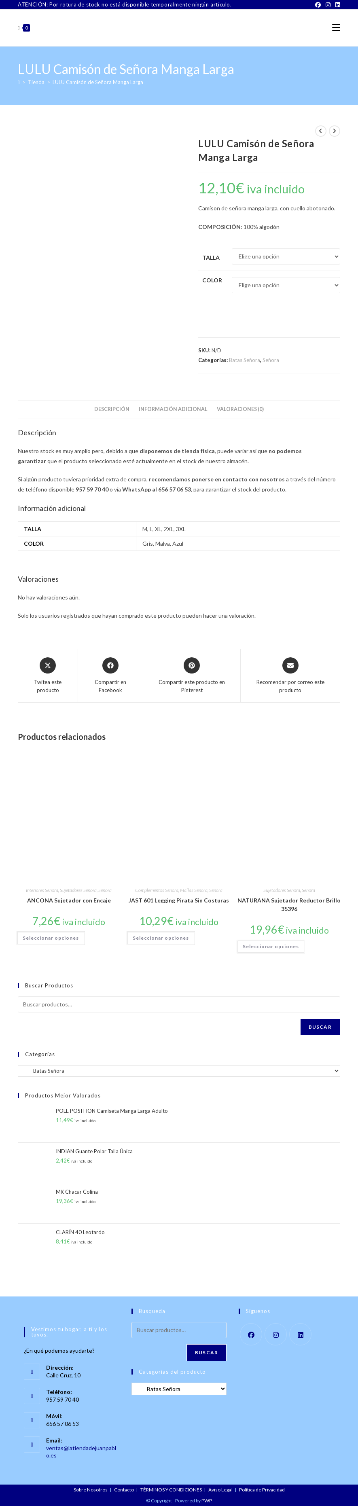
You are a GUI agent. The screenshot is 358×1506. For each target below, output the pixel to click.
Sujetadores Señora (78, 890)
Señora (271, 360)
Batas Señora (244, 360)
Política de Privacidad (262, 1490)
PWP (206, 1501)
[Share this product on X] (48, 675)
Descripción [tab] (111, 409)
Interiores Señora (42, 890)
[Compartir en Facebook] (110, 675)
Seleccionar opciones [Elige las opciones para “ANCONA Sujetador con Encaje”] (51, 938)
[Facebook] (318, 5)
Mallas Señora (194, 890)
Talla (211, 257)
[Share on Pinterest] (191, 675)
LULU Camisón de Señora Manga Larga (98, 82)
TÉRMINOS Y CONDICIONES (171, 1490)
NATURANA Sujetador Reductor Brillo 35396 (289, 904)
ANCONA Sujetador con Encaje (69, 900)
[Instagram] (328, 5)
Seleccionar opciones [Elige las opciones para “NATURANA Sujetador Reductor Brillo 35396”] (271, 946)
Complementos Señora (156, 890)
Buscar (320, 1027)
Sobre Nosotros (91, 1490)
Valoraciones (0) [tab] (240, 409)
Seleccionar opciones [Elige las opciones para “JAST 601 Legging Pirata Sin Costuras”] (161, 938)
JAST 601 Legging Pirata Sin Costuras (179, 900)
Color (212, 280)
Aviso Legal (220, 1490)
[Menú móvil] (336, 28)
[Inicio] (19, 82)
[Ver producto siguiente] (334, 131)
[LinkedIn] (336, 5)
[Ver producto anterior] (320, 131)
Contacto (124, 1490)
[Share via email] (290, 675)
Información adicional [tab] (173, 409)
